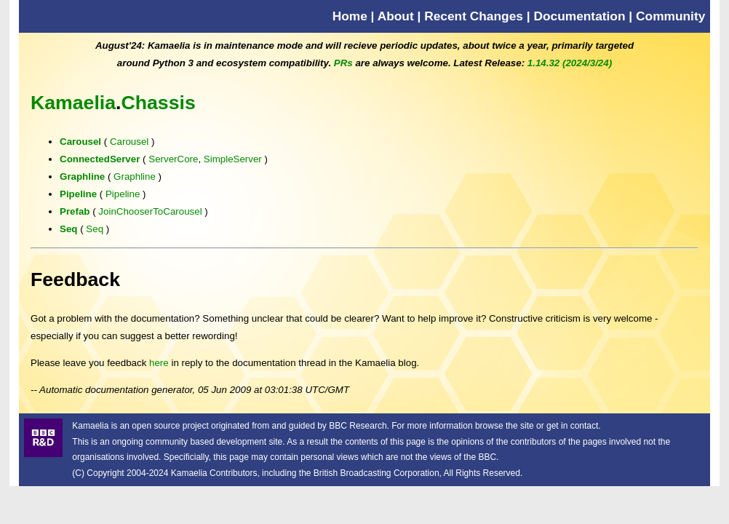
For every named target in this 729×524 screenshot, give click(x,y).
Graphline (82, 176)
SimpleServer (233, 159)
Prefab (74, 211)
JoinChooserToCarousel (150, 211)
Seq (68, 228)
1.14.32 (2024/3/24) (569, 62)
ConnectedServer (100, 159)
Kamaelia (73, 103)
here (159, 362)
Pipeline (78, 193)
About (396, 16)
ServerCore (173, 159)
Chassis (159, 103)
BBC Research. (359, 426)
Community (670, 16)
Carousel (80, 141)
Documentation (579, 16)
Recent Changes (473, 16)
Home (349, 16)
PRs (343, 62)
